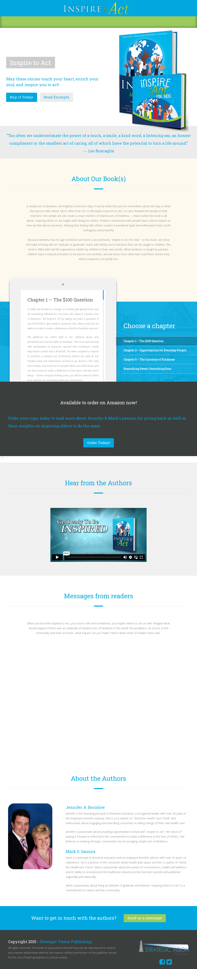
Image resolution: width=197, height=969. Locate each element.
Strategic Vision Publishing (66, 941)
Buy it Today (21, 97)
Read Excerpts (56, 97)
